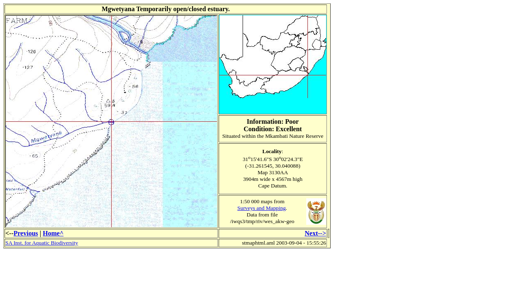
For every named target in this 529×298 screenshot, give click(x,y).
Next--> (315, 233)
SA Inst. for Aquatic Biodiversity (41, 243)
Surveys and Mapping (261, 208)
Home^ (53, 233)
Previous (26, 233)
